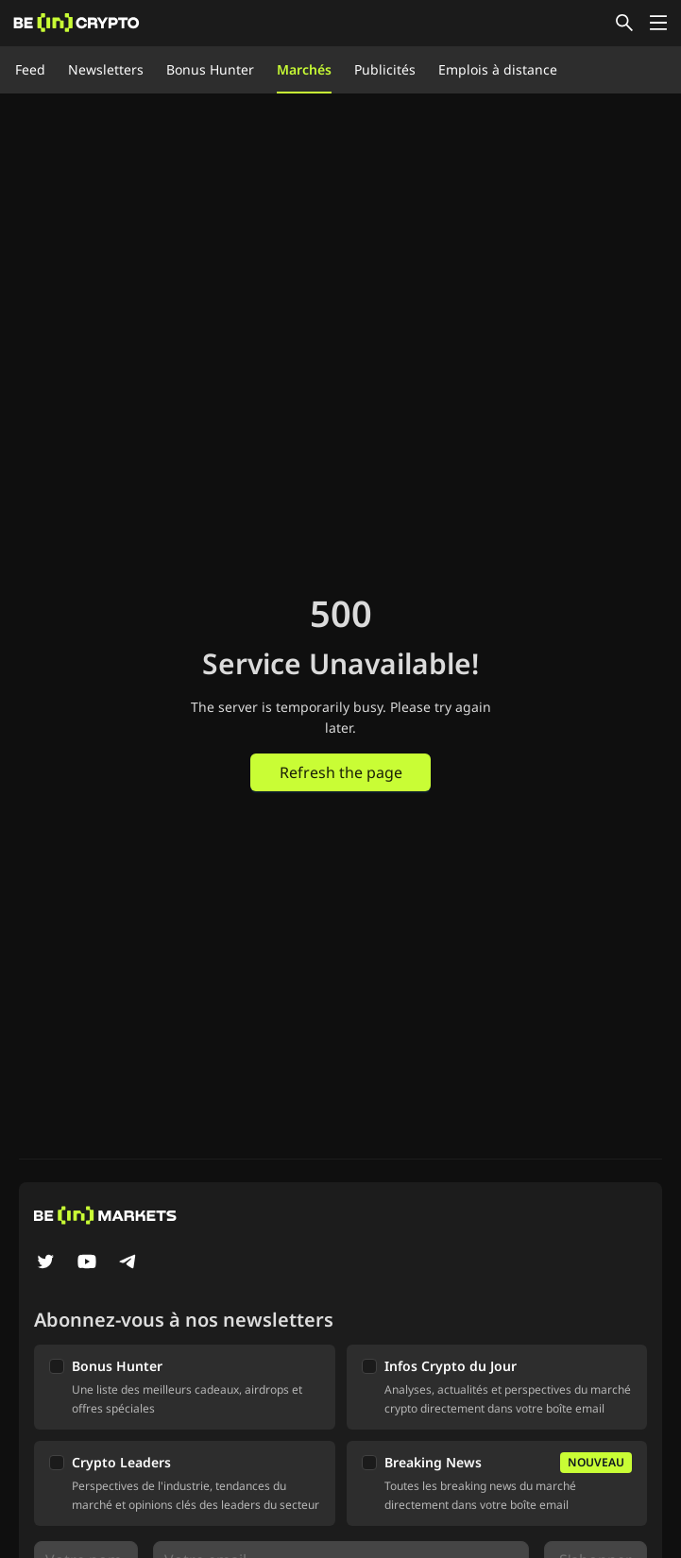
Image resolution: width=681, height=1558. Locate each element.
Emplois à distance (497, 69)
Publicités (385, 69)
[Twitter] (45, 1263)
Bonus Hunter (210, 69)
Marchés (304, 69)
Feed (30, 69)
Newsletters (106, 69)
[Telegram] (128, 1263)
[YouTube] (87, 1263)
